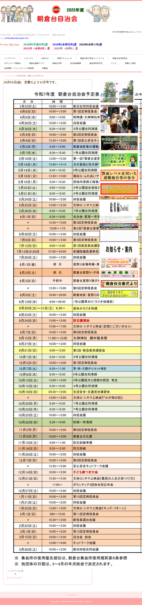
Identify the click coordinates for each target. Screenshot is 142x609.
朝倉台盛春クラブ (36, 63)
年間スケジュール (64, 58)
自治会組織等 (75, 63)
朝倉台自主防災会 (120, 58)
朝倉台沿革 (57, 63)
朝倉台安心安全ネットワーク (92, 58)
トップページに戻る (15, 572)
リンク (113, 63)
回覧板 (45, 68)
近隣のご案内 (130, 63)
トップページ (9, 58)
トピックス (28, 58)
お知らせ (45, 58)
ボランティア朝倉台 (12, 63)
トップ (5, 76)
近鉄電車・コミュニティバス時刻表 (19, 68)
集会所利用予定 (95, 63)
